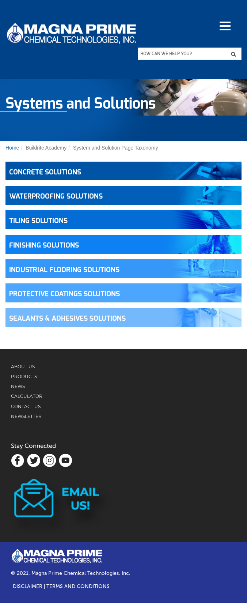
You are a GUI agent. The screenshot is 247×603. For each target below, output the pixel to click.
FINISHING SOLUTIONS (44, 245)
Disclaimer (27, 586)
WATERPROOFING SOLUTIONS (56, 196)
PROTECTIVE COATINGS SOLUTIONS (64, 294)
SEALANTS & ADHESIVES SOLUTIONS (67, 318)
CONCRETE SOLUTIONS (45, 172)
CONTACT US (26, 406)
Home (12, 148)
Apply (235, 54)
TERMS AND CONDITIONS (78, 586)
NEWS (18, 386)
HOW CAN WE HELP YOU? (165, 54)
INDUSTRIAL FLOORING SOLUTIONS (64, 270)
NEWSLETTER (26, 416)
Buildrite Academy (46, 148)
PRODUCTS (24, 376)
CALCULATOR (26, 396)
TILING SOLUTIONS (38, 221)
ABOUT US (23, 366)
